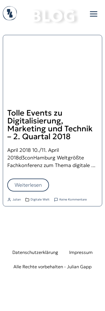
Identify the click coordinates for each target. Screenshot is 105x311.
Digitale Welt (40, 199)
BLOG (53, 16)
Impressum (81, 252)
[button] (93, 14)
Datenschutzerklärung (35, 252)
